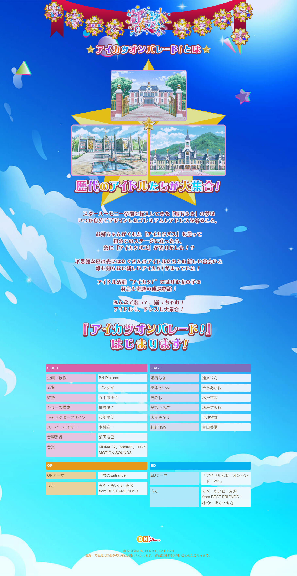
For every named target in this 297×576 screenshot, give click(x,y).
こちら (198, 555)
